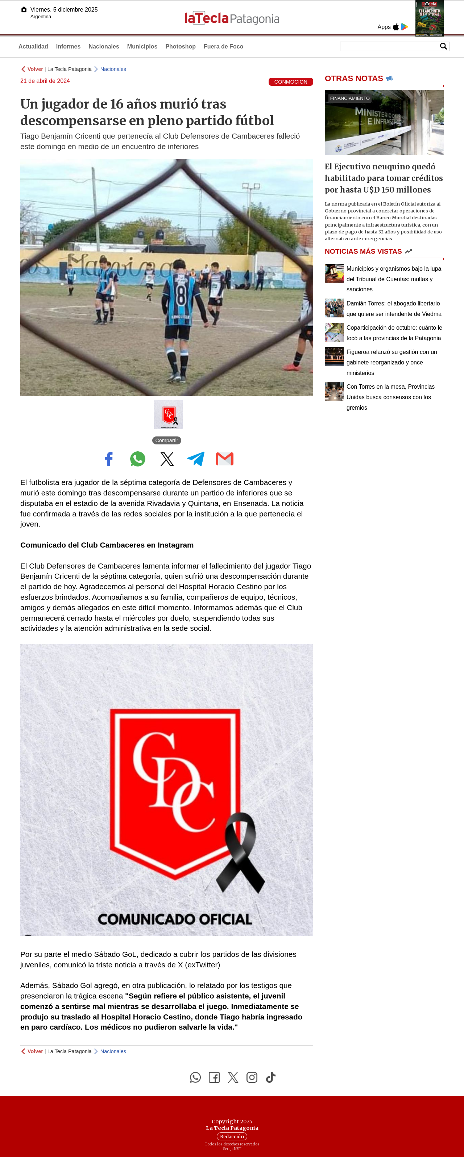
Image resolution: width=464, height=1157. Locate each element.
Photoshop (180, 46)
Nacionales (103, 46)
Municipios (142, 46)
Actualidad (33, 46)
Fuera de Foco (223, 46)
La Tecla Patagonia (69, 69)
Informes (68, 46)
